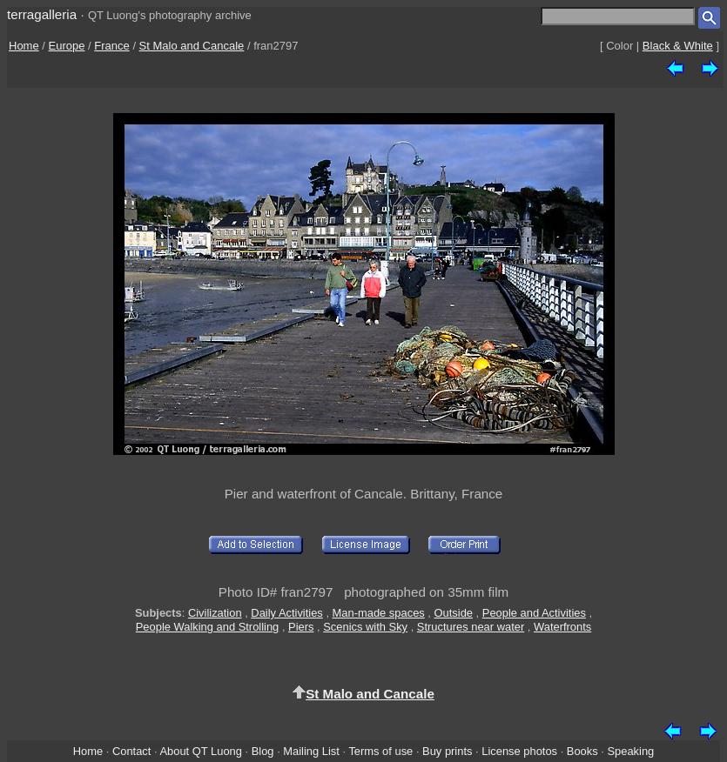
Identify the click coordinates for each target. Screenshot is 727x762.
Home (24, 45)
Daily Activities (286, 612)
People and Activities (534, 612)
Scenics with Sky (365, 626)
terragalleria (42, 14)
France (111, 45)
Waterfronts (562, 626)
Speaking (630, 751)
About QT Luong (200, 751)
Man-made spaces (379, 612)
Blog (263, 751)
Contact (131, 751)
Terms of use (380, 751)
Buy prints (447, 751)
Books (582, 751)
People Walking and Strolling (207, 626)
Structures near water (470, 626)
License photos (519, 751)
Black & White (678, 45)
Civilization (215, 612)
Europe (67, 45)
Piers (300, 626)
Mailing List (311, 751)
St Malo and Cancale (192, 45)
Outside (453, 612)
